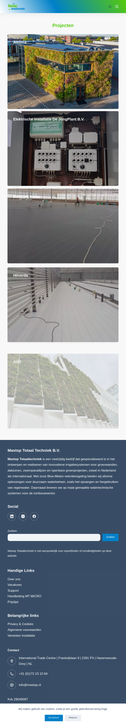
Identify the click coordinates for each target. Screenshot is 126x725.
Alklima (19, 42)
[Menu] (117, 6)
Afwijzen (73, 718)
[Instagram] (23, 516)
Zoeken (12, 530)
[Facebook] (34, 516)
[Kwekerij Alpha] (62, 231)
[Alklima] (62, 71)
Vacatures (14, 585)
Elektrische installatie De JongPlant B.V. (48, 119)
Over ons (13, 579)
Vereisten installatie (21, 635)
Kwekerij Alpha (26, 202)
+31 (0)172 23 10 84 (33, 673)
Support (13, 590)
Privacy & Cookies (20, 624)
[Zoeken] (110, 6)
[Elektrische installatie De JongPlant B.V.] (62, 148)
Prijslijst (12, 602)
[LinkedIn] (11, 516)
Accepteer (53, 718)
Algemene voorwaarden (24, 630)
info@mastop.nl (30, 685)
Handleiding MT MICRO (24, 596)
